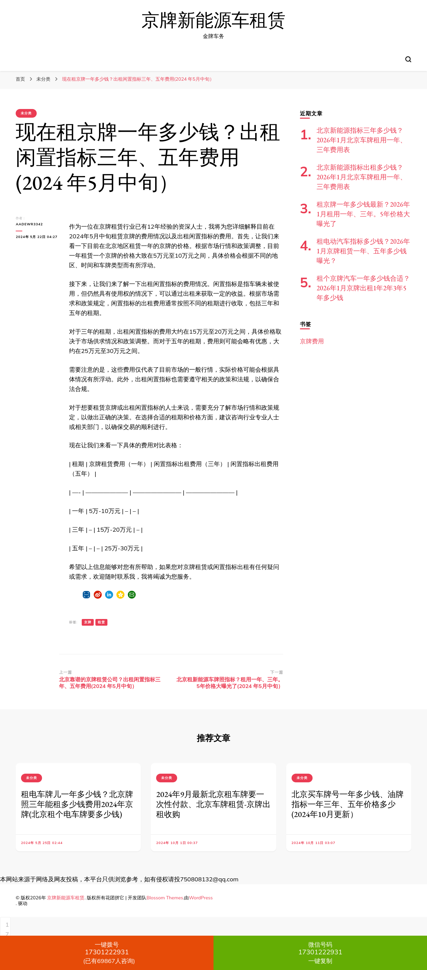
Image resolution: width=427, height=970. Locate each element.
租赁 (101, 622)
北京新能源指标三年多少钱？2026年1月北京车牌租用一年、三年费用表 (362, 140)
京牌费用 (312, 341)
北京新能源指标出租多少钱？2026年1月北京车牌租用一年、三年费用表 (362, 177)
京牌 (87, 622)
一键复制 (320, 953)
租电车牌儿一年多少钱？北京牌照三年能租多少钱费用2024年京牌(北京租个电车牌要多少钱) (77, 804)
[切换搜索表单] (408, 59)
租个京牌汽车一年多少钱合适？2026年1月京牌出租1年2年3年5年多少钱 (363, 288)
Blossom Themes (164, 898)
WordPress (201, 898)
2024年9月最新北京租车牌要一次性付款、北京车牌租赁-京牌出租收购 (213, 804)
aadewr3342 (29, 224)
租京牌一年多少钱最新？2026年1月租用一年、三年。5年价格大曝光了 (363, 214)
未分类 (26, 113)
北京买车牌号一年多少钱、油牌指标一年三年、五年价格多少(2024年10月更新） (348, 804)
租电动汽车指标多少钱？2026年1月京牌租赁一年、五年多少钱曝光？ (363, 251)
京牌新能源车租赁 (213, 20)
